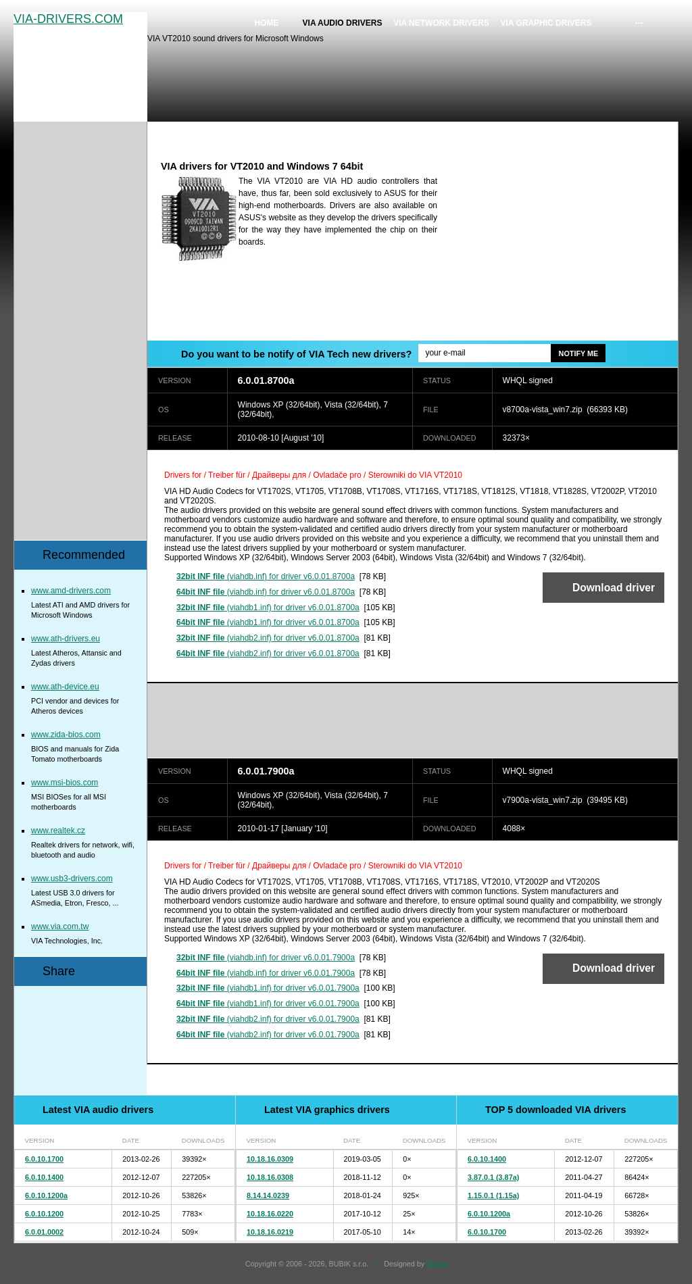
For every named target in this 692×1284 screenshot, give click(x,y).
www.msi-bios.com (64, 782)
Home (267, 23)
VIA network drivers (441, 23)
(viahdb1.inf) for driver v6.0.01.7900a (268, 988)
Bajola (436, 1264)
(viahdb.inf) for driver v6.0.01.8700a (265, 576)
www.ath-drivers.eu (65, 638)
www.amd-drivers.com (71, 590)
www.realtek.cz (58, 830)
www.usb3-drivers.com (72, 878)
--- (639, 23)
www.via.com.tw (60, 926)
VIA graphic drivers (546, 23)
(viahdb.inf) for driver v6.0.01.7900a (265, 957)
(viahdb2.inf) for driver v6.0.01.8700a (268, 638)
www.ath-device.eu (65, 686)
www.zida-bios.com (66, 734)
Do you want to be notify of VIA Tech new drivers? (296, 354)
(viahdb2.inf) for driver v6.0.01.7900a (268, 1019)
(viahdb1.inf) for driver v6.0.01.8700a (268, 607)
